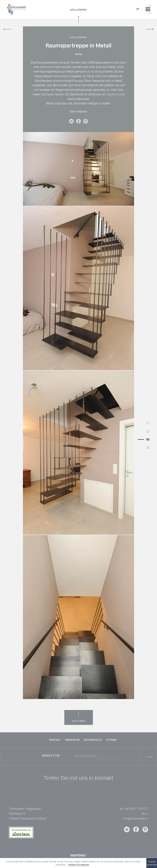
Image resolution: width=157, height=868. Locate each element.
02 (147, 431)
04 (147, 447)
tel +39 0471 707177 (134, 809)
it (138, 9)
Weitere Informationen (78, 864)
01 (147, 423)
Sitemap (111, 739)
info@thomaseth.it (135, 818)
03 (147, 439)
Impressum (72, 739)
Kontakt (55, 739)
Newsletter (51, 755)
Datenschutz (93, 739)
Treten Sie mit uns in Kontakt (78, 777)
